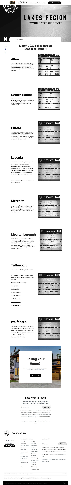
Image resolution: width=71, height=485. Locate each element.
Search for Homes (25, 445)
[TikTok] (13, 440)
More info (48, 483)
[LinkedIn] (6, 440)
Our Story (36, 7)
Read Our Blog (34, 458)
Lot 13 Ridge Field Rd (15, 292)
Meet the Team (24, 456)
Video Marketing (35, 460)
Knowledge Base (35, 469)
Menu (56, 7)
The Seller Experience (15, 7)
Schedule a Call (24, 462)
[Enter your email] (32, 407)
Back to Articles (19, 39)
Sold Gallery (34, 466)
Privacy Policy (64, 473)
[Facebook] (4, 440)
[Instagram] (11, 440)
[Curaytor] (9, 446)
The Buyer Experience (27, 7)
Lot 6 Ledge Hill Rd (15, 289)
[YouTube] (8, 440)
